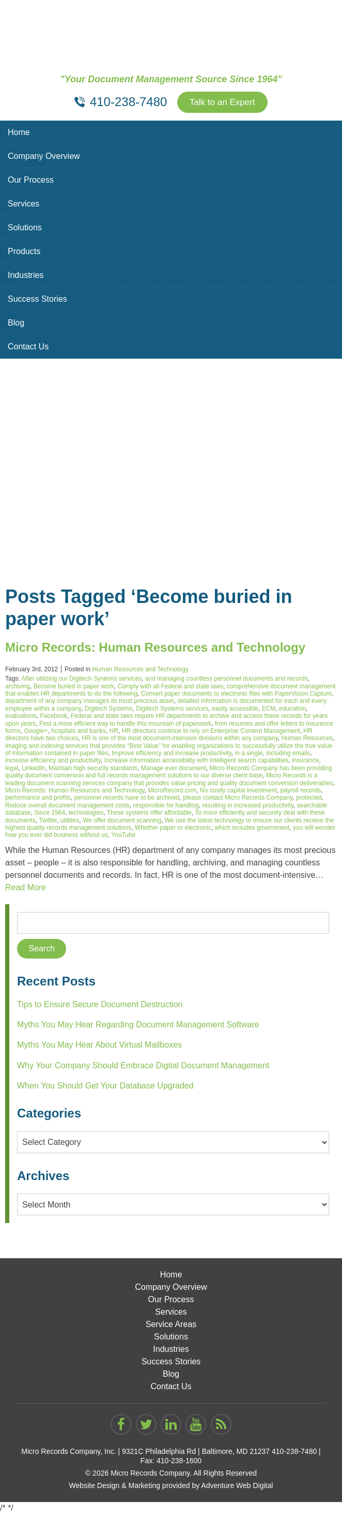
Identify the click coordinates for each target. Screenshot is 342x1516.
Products (24, 252)
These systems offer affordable (149, 813)
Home (19, 133)
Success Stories (37, 300)
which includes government (252, 828)
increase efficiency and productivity (53, 762)
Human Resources (307, 739)
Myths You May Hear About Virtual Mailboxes (99, 1046)
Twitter (48, 821)
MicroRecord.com (172, 791)
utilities (70, 821)
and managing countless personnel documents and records (226, 679)
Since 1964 (49, 813)
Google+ (36, 731)
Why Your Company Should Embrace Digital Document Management (143, 1066)
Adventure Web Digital (237, 1487)
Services (23, 204)
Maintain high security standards (93, 769)
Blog (16, 323)
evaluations (21, 716)
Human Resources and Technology (140, 670)
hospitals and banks (78, 731)
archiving (17, 687)
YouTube (123, 836)
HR (114, 731)
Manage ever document (173, 769)
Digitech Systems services (172, 709)
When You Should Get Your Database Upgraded (105, 1086)
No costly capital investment (238, 791)
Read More (25, 888)
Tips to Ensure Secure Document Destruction (99, 1005)
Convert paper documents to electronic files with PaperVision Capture (236, 694)
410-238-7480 (294, 1453)
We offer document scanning (122, 821)
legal (11, 769)
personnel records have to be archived (126, 799)
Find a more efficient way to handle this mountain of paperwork (125, 724)
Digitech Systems (109, 709)
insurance (305, 762)
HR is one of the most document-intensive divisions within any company (180, 739)
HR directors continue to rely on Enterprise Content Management (211, 731)
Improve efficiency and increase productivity (171, 754)
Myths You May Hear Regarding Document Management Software (138, 1025)
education (292, 709)
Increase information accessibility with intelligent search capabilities (196, 762)
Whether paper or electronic (173, 828)
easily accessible (235, 709)
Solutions (25, 228)
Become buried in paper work (74, 687)
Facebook (53, 716)
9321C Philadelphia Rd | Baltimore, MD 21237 (196, 1453)
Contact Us (28, 347)
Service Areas (171, 1325)
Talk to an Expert (222, 103)
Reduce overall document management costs (67, 806)
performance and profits (38, 799)
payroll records (300, 791)
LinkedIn (33, 769)
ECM (269, 709)
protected (309, 799)
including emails (288, 754)
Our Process (31, 180)
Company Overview (44, 157)
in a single (248, 754)
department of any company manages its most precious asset (89, 702)
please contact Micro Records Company (237, 799)
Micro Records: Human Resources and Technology (155, 648)
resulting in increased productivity (248, 806)
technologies (86, 813)
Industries (25, 276)
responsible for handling (165, 806)
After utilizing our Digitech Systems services (81, 679)
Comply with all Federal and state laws (170, 687)
